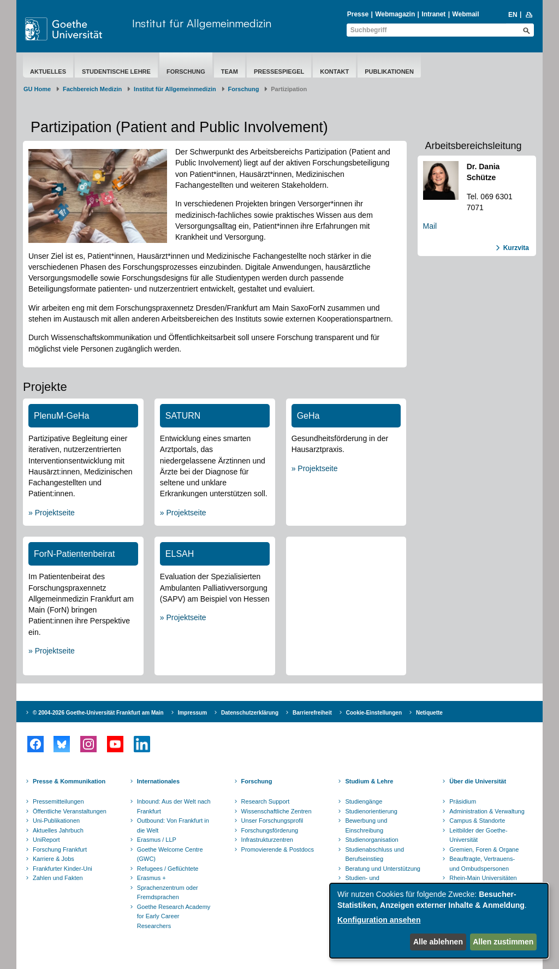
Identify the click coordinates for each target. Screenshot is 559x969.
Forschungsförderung (270, 830)
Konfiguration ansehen (378, 920)
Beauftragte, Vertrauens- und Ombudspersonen (482, 863)
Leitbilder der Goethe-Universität (478, 835)
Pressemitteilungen (58, 801)
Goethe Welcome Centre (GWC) (170, 854)
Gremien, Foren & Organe (484, 849)
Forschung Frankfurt (60, 849)
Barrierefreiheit (312, 713)
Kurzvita (516, 248)
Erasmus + (151, 878)
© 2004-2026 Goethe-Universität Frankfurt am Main (98, 713)
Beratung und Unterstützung (382, 868)
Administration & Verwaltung (487, 811)
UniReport (46, 839)
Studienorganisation (371, 839)
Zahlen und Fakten (58, 878)
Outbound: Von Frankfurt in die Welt (173, 825)
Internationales (158, 781)
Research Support (265, 801)
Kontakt (334, 71)
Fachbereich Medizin (92, 89)
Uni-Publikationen (56, 820)
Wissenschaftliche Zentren (276, 811)
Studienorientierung (371, 811)
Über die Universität (477, 781)
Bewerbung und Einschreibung (366, 825)
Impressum (192, 713)
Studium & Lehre (369, 781)
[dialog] (439, 920)
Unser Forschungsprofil (272, 820)
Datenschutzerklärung (249, 713)
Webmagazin (395, 14)
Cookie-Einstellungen (374, 713)
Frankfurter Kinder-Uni (62, 868)
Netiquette (429, 713)
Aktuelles (48, 71)
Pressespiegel (279, 71)
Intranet (433, 14)
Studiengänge (363, 801)
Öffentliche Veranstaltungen (69, 811)
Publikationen (389, 71)
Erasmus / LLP (156, 839)
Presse (357, 14)
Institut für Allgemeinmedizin (201, 23)
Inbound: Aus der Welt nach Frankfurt (174, 806)
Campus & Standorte (477, 820)
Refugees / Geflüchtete (168, 868)
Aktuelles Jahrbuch (58, 830)
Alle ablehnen (438, 941)
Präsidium (462, 801)
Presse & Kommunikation (69, 781)
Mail (430, 226)
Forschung (185, 71)
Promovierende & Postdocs (277, 849)
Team (229, 71)
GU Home (37, 89)
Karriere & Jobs (53, 858)
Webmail (465, 14)
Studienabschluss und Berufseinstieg (374, 854)
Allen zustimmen (503, 941)
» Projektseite (51, 512)
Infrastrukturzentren (267, 839)
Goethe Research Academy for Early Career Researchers (174, 916)
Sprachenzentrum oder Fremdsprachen (167, 892)
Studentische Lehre (116, 71)
